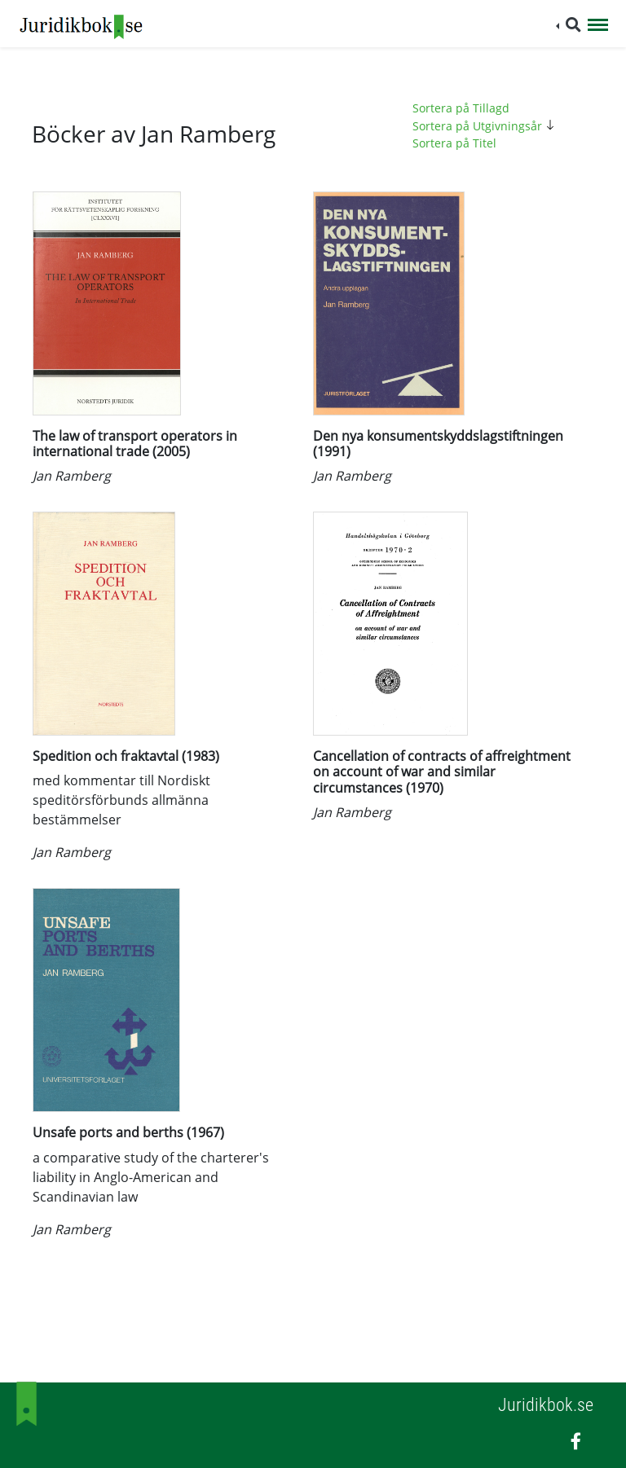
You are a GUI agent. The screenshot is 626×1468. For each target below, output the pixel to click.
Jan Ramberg (72, 476)
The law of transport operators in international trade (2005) (135, 443)
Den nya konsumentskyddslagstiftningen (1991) (438, 443)
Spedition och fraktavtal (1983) (126, 756)
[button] (568, 25)
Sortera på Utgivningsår (485, 126)
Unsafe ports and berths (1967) (128, 1132)
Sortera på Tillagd (460, 108)
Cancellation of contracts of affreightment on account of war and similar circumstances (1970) (442, 771)
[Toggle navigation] (598, 26)
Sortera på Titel (454, 143)
